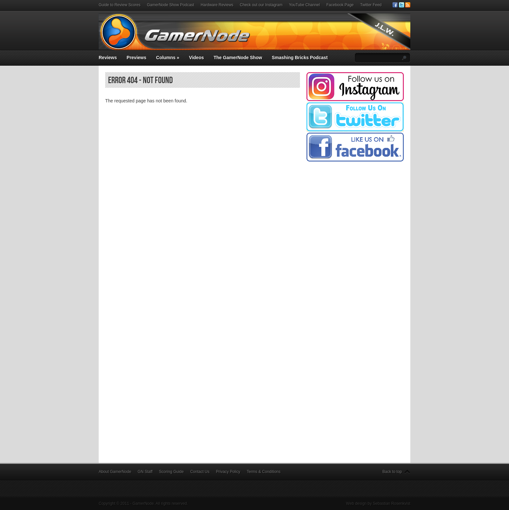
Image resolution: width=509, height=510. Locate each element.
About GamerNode (115, 471)
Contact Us (199, 471)
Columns (168, 57)
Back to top (392, 471)
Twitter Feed (371, 5)
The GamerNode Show (238, 57)
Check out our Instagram (261, 5)
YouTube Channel (304, 5)
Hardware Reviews (217, 5)
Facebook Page (340, 5)
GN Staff (145, 471)
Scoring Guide (171, 471)
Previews (136, 57)
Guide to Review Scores (120, 5)
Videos (196, 57)
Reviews (108, 57)
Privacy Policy (228, 471)
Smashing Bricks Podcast (300, 57)
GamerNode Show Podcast (170, 5)
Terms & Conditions (263, 471)
